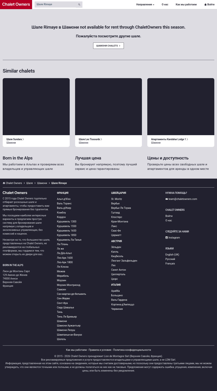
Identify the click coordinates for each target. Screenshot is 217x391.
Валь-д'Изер (64, 207)
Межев (61, 271)
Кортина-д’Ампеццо (122, 304)
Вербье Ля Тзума (121, 207)
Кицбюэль (117, 256)
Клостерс (116, 217)
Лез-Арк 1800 (65, 262)
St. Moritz (116, 199)
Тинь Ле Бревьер (67, 316)
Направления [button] (144, 4)
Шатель (61, 339)
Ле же (60, 248)
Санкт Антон (118, 269)
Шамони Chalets (108, 45)
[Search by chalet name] (55, 4)
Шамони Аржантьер (69, 325)
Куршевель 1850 (66, 235)
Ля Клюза (62, 266)
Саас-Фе (116, 230)
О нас (165, 4)
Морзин (61, 280)
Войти (209, 4)
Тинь (60, 312)
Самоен (61, 289)
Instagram (172, 237)
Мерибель (63, 275)
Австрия (116, 241)
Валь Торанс (64, 203)
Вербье (115, 203)
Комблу (61, 212)
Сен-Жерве (63, 298)
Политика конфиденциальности (132, 349)
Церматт (116, 235)
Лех (113, 265)
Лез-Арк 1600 (65, 257)
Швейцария (118, 192)
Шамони (62, 321)
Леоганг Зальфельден (124, 260)
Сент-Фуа (62, 303)
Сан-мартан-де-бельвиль (71, 293)
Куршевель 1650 (66, 230)
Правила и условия (100, 349)
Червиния (117, 309)
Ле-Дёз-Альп (64, 253)
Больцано (117, 295)
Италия (116, 284)
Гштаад (115, 212)
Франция (62, 192)
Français (170, 263)
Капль (114, 251)
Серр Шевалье (65, 307)
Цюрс (114, 278)
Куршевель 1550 (66, 226)
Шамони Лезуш (66, 330)
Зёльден (116, 247)
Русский (170, 259)
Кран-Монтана (119, 221)
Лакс (114, 226)
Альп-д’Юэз (63, 199)
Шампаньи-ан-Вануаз (69, 334)
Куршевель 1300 (66, 221)
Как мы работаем (186, 4)
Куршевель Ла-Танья (69, 239)
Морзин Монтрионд (68, 285)
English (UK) (172, 254)
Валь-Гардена (119, 299)
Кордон (61, 217)
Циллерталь (118, 274)
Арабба (115, 290)
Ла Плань (62, 244)
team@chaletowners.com (181, 199)
